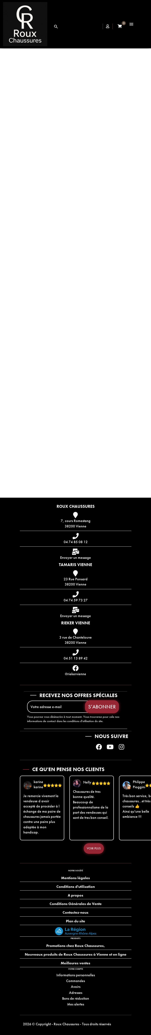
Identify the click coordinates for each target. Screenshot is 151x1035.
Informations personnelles (75, 975)
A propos (75, 895)
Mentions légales (75, 877)
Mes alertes (75, 1004)
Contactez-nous (75, 912)
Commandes (75, 980)
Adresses (75, 992)
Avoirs (75, 986)
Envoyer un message (75, 557)
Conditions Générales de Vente (76, 903)
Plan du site (75, 921)
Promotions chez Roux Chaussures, (75, 945)
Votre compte (75, 969)
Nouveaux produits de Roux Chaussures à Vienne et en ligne (75, 954)
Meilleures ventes (75, 963)
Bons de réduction (75, 998)
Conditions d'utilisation (75, 886)
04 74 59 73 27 (76, 600)
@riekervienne (75, 673)
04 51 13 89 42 (76, 658)
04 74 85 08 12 (76, 541)
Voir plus (94, 848)
